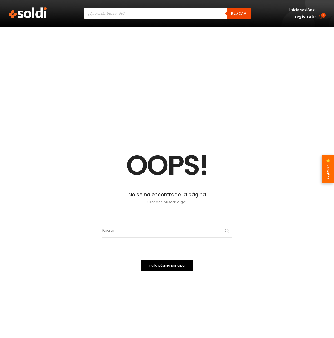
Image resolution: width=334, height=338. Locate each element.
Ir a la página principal (167, 265)
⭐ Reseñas (328, 169)
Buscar (238, 13)
